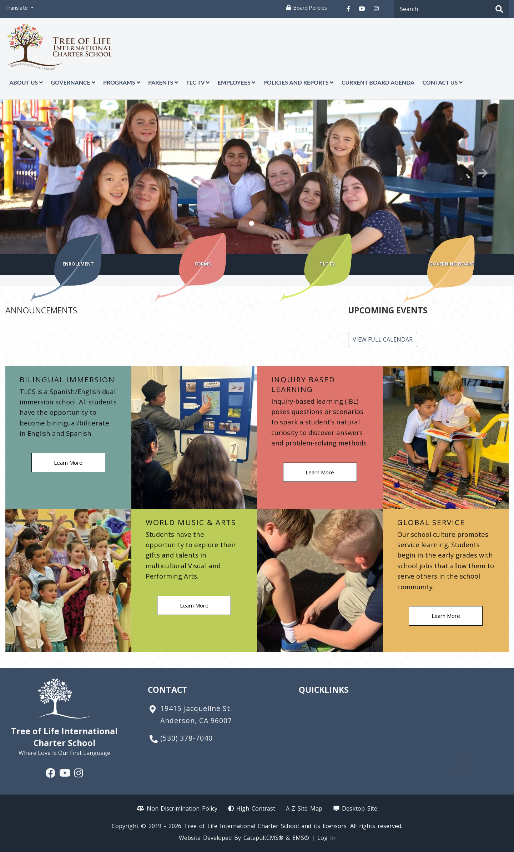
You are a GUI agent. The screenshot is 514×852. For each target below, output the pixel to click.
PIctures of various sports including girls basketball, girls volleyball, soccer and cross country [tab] (262, 223)
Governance (73, 82)
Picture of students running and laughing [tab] (241, 223)
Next (483, 173)
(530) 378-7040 (186, 738)
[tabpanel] (257, 177)
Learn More (68, 462)
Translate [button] (17, 8)
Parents (163, 82)
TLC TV (198, 82)
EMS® (300, 838)
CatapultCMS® (263, 838)
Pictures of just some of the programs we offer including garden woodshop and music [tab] (273, 223)
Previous (31, 173)
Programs (121, 82)
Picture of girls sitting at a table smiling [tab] (251, 223)
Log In (326, 838)
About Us (26, 82)
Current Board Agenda (378, 82)
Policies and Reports (298, 82)
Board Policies (310, 8)
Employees (237, 82)
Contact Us (442, 82)
